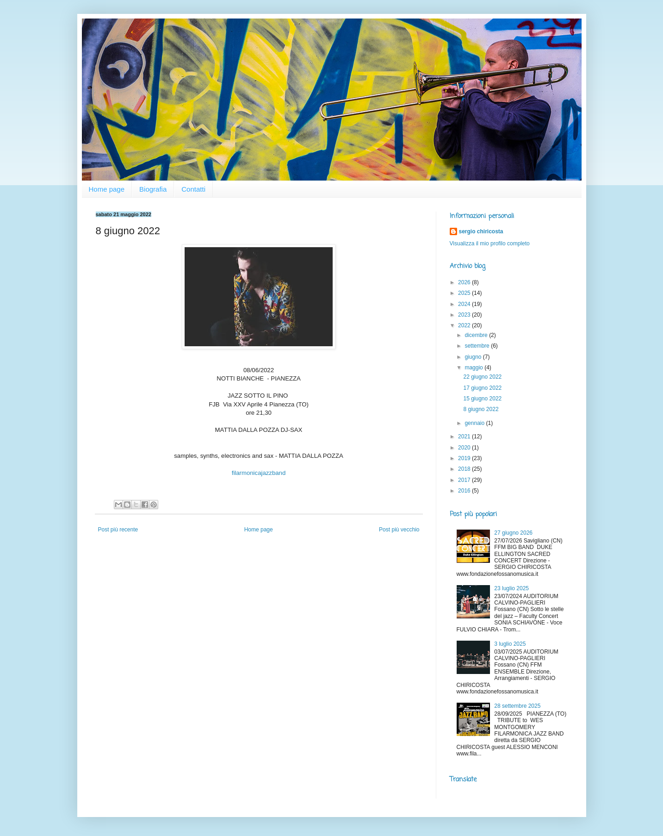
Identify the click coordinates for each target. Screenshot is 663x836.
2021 (465, 436)
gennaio (475, 423)
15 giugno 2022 (482, 398)
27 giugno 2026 (513, 533)
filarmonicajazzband (259, 472)
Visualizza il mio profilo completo (490, 243)
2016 (465, 490)
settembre (478, 346)
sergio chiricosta (481, 231)
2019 (465, 458)
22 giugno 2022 (482, 377)
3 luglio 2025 (510, 644)
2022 (465, 325)
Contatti (193, 189)
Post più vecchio (399, 529)
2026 (465, 282)
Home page (107, 189)
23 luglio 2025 (511, 588)
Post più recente (118, 529)
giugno (474, 357)
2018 (465, 469)
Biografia (153, 189)
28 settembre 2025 (517, 706)
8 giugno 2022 (480, 409)
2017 (465, 480)
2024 (465, 304)
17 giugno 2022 (482, 388)
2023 (465, 315)
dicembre (477, 335)
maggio (474, 367)
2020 (465, 447)
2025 (465, 293)
